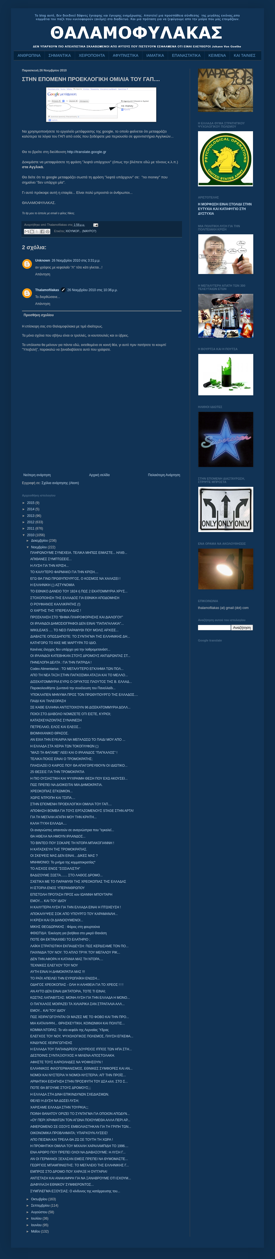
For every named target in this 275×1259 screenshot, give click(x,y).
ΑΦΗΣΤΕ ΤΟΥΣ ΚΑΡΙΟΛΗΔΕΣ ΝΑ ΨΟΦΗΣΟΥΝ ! (66, 1062)
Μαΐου (36, 1231)
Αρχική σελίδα (99, 475)
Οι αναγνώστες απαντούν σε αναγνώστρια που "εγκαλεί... (72, 830)
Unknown (42, 260)
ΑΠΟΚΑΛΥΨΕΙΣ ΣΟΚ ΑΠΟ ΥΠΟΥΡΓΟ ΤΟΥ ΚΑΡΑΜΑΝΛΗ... (74, 914)
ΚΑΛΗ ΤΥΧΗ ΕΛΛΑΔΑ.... (48, 823)
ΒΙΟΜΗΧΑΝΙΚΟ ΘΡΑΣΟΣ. (49, 733)
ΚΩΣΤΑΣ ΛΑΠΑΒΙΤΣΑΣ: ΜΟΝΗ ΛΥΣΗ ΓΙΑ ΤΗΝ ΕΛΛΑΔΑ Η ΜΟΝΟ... (80, 998)
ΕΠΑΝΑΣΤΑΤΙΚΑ (186, 55)
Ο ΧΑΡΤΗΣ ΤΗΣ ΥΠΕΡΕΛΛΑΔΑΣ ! (55, 611)
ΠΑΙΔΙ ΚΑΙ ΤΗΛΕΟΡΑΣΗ (48, 701)
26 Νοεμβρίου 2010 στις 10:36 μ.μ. (92, 290)
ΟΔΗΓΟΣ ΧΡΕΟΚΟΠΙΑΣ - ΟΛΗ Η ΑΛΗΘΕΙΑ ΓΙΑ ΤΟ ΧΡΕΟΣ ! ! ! (76, 985)
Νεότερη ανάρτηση (37, 475)
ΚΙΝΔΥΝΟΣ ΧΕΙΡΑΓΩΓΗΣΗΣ (51, 1043)
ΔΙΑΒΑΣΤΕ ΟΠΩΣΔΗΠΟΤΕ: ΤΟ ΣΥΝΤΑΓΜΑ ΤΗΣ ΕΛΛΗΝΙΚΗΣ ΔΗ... (80, 636)
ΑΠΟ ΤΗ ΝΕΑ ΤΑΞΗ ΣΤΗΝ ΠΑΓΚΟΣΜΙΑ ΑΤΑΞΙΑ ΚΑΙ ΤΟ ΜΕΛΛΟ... (79, 675)
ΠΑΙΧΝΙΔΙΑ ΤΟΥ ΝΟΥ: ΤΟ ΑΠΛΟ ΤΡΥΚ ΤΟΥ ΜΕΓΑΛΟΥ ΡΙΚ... (75, 952)
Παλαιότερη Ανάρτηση (164, 475)
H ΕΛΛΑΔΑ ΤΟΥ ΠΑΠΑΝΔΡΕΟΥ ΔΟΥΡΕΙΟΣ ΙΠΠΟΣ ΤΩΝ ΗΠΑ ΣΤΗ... (81, 1049)
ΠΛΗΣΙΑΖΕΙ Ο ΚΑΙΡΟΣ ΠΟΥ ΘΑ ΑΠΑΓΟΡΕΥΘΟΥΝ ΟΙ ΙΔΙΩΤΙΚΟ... (79, 765)
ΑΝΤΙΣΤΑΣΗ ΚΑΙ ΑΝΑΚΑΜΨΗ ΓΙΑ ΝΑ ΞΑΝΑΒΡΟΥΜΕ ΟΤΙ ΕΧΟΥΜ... (80, 1178)
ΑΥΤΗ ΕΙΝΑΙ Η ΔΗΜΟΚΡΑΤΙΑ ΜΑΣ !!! (57, 972)
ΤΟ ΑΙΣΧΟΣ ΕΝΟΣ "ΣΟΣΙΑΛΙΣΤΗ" (55, 869)
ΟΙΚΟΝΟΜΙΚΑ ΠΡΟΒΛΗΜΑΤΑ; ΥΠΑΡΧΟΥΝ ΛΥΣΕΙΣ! (69, 1133)
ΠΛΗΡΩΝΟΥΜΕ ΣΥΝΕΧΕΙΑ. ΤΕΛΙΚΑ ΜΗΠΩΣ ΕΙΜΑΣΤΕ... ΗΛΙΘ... (78, 553)
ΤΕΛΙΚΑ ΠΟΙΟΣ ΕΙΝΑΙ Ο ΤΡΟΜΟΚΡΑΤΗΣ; (61, 759)
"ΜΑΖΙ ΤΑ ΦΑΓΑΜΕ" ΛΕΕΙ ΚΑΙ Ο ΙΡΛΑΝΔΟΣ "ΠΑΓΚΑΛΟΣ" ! (73, 753)
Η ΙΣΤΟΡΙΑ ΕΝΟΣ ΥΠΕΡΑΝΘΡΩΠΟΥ (57, 888)
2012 (31, 522)
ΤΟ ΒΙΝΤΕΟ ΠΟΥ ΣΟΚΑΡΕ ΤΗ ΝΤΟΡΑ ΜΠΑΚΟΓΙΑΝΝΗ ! (72, 843)
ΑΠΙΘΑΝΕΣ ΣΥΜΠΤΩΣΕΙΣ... (51, 559)
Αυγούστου (39, 1212)
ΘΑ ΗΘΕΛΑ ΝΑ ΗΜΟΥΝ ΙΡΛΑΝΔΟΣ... (58, 836)
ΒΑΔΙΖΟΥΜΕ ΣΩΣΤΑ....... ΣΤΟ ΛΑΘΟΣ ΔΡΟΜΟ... (66, 875)
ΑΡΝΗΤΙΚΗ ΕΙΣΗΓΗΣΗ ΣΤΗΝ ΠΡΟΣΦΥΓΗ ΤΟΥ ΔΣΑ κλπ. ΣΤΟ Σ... (79, 1081)
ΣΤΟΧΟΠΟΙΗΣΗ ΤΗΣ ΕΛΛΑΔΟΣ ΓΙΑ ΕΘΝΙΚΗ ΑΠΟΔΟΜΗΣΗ (74, 598)
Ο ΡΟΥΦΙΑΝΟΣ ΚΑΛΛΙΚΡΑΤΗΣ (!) (55, 604)
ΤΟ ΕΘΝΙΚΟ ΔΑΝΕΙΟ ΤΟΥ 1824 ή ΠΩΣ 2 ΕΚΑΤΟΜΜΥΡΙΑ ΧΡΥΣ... (79, 591)
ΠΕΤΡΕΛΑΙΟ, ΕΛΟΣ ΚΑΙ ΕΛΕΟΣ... (55, 727)
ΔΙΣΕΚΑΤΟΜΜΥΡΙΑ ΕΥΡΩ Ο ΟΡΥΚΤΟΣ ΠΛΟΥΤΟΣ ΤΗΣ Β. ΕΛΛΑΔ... (81, 682)
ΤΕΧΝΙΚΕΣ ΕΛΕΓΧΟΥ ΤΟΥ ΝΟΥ (54, 965)
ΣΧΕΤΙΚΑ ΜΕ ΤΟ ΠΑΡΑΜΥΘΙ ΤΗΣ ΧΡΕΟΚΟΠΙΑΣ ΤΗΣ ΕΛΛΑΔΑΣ (78, 882)
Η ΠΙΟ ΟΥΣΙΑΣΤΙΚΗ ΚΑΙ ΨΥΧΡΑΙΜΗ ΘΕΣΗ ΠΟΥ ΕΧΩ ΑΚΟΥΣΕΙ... (79, 778)
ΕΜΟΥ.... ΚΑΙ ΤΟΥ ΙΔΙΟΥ (48, 901)
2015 (31, 503)
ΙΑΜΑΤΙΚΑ (155, 55)
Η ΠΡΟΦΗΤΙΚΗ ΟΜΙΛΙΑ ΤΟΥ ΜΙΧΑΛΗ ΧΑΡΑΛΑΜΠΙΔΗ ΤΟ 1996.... (79, 1146)
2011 (31, 528)
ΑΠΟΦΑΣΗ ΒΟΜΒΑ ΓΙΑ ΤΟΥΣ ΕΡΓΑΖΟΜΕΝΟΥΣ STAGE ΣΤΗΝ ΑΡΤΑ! (82, 811)
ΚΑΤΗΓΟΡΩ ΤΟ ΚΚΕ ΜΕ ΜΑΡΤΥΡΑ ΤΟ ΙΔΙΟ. (63, 643)
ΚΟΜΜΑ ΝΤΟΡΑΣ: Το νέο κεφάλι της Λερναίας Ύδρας (69, 1030)
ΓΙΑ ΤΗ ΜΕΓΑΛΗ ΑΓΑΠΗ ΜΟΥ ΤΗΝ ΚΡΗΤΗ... (63, 817)
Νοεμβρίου (39, 547)
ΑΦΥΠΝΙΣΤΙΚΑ (125, 55)
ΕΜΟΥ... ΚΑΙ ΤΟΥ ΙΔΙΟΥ (47, 1011)
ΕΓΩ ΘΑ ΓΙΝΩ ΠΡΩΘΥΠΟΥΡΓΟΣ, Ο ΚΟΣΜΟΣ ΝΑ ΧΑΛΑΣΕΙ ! (75, 579)
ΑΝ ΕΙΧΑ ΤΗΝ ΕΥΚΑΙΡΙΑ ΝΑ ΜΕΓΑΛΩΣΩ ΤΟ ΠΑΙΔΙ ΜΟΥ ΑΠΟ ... (77, 740)
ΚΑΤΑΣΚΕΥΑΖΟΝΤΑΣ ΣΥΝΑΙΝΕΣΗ (56, 720)
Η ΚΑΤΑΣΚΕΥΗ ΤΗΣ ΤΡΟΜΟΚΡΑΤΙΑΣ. (58, 849)
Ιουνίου (37, 1225)
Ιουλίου (37, 1218)
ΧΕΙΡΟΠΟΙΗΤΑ (92, 55)
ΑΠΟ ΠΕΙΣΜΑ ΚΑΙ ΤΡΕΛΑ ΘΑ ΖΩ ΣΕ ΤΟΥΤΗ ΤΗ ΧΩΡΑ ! (71, 1140)
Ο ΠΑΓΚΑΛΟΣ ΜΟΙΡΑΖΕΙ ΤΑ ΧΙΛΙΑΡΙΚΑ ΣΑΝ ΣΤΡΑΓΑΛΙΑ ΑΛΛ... (77, 1004)
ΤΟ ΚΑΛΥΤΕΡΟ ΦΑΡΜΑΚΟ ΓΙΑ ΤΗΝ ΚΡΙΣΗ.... (64, 572)
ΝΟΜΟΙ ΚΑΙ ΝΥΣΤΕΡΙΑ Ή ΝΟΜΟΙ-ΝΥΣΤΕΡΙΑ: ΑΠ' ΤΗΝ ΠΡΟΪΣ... (78, 1075)
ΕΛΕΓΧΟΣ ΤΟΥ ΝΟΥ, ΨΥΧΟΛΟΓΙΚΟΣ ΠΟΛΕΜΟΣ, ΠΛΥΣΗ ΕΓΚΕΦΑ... (81, 1036)
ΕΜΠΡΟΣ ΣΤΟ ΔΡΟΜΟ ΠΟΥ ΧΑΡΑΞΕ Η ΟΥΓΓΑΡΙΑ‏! (68, 1172)
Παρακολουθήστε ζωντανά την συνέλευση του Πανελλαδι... (73, 688)
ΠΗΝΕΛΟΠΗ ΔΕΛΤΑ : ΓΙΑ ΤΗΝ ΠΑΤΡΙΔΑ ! (61, 662)
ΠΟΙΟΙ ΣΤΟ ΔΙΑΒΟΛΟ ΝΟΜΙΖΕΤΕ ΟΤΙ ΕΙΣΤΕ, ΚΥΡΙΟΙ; (70, 714)
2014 (31, 509)
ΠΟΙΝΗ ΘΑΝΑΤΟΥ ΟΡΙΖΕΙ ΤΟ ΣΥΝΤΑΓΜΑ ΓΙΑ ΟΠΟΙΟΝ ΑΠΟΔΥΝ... (80, 1114)
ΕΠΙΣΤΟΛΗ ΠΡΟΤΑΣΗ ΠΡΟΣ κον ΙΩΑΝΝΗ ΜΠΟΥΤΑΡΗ (71, 894)
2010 (31, 535)
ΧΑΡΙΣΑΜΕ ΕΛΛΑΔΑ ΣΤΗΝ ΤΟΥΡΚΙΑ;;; (59, 1107)
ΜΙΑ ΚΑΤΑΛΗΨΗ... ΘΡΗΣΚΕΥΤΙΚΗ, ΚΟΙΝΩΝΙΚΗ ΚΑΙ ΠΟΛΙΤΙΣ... (77, 1023)
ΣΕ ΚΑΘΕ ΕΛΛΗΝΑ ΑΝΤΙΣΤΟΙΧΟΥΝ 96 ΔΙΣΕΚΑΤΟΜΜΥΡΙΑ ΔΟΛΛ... (80, 707)
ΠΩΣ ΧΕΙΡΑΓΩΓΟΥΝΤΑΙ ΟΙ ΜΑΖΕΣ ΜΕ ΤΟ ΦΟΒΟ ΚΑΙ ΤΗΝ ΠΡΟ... (79, 1017)
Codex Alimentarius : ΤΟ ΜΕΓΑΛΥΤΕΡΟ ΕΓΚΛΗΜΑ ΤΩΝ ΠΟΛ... (76, 669)
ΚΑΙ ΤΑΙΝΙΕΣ (244, 55)
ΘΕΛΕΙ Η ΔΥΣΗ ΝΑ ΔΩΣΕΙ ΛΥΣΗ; (54, 1101)
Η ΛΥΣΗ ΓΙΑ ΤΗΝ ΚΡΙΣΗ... (49, 566)
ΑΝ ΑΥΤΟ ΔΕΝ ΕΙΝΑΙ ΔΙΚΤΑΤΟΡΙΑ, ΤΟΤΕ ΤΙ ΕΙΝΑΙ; (68, 991)
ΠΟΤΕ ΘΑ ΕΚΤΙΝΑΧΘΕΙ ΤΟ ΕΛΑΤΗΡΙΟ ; (60, 939)
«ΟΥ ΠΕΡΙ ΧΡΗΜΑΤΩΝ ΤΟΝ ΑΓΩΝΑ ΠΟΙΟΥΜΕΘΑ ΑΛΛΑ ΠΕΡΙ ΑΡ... (80, 1120)
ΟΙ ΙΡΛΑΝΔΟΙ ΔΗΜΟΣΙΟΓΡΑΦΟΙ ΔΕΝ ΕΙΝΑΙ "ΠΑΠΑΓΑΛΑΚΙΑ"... (77, 624)
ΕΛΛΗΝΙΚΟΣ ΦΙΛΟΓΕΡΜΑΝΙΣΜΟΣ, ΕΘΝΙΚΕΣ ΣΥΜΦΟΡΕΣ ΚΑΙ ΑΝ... (81, 1068)
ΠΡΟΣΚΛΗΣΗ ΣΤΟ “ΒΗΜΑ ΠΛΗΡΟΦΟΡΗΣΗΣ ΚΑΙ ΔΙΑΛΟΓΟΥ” (76, 617)
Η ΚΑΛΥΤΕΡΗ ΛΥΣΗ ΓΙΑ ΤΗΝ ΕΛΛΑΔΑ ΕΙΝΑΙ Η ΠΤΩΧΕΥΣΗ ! (75, 907)
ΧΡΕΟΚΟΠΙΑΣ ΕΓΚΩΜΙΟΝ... (51, 791)
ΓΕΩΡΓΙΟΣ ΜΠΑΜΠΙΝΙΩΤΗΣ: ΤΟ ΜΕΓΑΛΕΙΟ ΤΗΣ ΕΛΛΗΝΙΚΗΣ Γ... (79, 1165)
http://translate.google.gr (86, 152)
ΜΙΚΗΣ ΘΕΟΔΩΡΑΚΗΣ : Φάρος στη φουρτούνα (65, 927)
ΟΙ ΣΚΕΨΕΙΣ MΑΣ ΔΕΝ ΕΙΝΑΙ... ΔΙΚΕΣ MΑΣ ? (64, 856)
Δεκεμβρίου (40, 541)
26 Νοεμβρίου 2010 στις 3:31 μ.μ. (76, 260)
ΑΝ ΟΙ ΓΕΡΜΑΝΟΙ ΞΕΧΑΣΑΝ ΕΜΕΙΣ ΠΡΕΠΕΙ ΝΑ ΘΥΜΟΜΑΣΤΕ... (79, 1159)
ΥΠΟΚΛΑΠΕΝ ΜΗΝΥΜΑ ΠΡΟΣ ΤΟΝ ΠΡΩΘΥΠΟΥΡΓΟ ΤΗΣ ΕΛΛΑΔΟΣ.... (84, 695)
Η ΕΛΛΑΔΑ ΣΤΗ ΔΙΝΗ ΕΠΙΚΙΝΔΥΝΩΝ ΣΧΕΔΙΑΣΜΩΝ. (69, 1094)
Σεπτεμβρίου (41, 1205)
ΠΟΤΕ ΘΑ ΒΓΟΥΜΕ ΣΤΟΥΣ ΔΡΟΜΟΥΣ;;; (60, 1088)
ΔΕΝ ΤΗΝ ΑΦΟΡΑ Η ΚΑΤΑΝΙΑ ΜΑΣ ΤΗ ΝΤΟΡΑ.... (66, 959)
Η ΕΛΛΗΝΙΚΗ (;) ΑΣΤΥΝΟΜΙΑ (52, 585)
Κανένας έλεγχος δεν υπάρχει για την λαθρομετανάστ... (70, 649)
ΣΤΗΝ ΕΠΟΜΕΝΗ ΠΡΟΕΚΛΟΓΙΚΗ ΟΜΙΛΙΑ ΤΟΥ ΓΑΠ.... (71, 804)
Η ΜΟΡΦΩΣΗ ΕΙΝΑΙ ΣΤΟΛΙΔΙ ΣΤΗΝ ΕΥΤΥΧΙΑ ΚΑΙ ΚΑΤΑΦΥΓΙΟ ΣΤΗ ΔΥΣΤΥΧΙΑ (225, 209)
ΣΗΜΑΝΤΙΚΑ (60, 55)
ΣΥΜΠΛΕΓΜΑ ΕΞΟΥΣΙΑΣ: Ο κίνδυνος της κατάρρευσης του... (75, 1191)
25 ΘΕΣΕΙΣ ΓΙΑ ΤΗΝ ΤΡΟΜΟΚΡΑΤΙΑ (57, 772)
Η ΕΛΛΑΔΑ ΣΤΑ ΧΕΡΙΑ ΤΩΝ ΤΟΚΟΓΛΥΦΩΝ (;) (64, 746)
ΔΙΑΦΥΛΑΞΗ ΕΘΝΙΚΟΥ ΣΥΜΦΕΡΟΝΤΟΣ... (62, 1184)
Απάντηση (42, 274)
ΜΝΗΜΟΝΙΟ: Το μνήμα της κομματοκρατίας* (62, 862)
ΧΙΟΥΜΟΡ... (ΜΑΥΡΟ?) (80, 231)
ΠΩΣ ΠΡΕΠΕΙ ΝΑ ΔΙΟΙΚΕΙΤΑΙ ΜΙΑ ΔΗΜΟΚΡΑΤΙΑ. (66, 785)
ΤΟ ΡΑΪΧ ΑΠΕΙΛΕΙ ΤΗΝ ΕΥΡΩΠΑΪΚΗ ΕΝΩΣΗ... (65, 978)
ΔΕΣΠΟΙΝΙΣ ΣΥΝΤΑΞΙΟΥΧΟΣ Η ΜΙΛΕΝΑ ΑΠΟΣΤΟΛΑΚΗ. (72, 1055)
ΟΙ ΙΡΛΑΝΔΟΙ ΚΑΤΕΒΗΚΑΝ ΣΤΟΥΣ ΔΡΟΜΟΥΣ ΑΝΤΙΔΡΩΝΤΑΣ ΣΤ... (80, 656)
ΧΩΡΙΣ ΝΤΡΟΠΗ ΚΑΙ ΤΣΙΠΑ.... (52, 798)
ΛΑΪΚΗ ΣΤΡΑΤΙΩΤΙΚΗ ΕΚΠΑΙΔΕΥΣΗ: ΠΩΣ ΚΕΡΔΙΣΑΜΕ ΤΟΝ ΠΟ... (79, 946)
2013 (31, 516)
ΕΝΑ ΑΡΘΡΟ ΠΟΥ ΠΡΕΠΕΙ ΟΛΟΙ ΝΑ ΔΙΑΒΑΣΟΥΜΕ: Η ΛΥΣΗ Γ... (78, 1152)
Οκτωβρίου (39, 1199)
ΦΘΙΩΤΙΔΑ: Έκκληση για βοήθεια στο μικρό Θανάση (68, 933)
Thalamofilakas (47, 290)
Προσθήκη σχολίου (39, 315)
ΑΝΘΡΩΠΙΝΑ (29, 55)
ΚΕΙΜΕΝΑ (217, 55)
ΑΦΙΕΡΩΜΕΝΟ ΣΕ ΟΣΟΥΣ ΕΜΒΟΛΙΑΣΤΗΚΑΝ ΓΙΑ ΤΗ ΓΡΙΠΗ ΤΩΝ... (80, 1127)
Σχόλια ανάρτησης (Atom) (60, 483)
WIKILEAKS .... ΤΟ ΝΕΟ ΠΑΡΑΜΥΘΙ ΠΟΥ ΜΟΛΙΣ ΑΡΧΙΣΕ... (74, 630)
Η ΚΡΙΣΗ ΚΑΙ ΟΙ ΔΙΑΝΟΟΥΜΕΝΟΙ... (56, 920)
